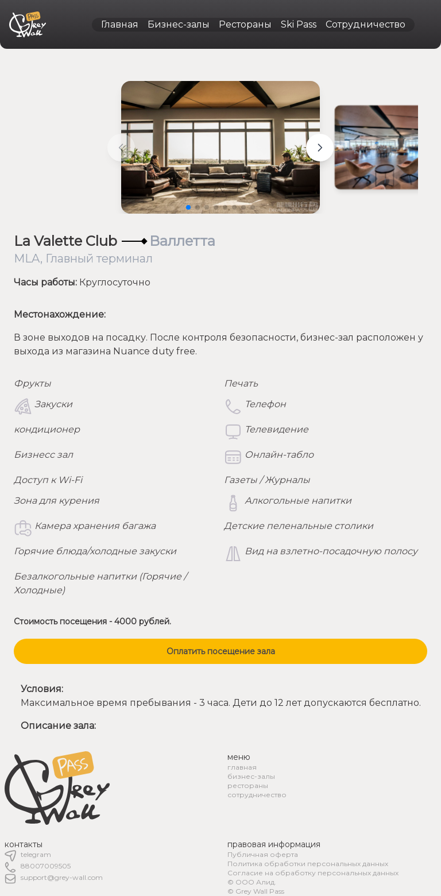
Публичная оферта (262, 854)
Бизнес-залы (179, 24)
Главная (119, 24)
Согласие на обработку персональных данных (313, 872)
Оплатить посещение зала (221, 651)
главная (242, 767)
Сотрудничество (365, 24)
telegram (36, 854)
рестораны (247, 785)
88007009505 (46, 866)
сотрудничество (257, 794)
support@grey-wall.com (62, 877)
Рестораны (245, 24)
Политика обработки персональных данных (307, 863)
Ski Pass (298, 24)
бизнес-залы (251, 776)
